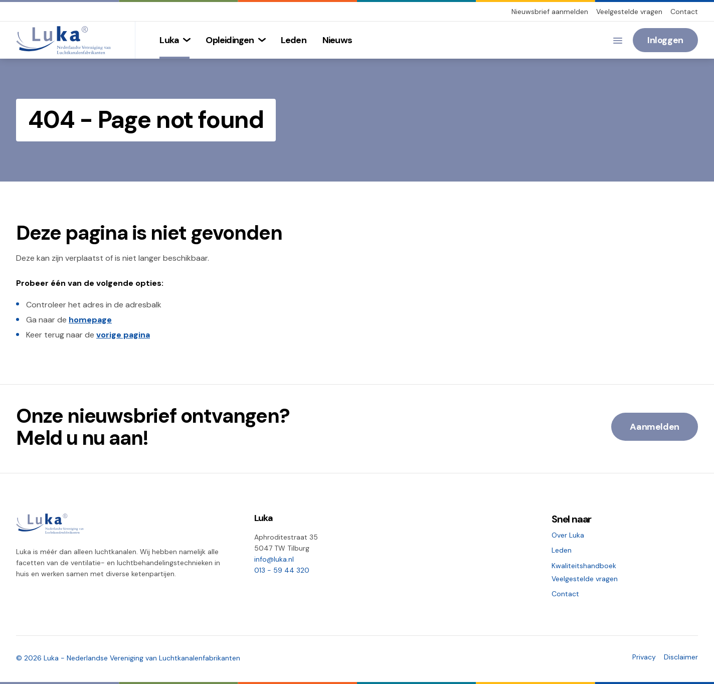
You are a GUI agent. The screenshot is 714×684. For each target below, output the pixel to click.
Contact (684, 11)
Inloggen (665, 40)
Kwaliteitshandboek (584, 565)
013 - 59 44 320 (281, 570)
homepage (90, 319)
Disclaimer (681, 656)
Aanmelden (654, 427)
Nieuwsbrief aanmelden (549, 11)
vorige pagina (123, 334)
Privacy (644, 656)
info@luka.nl (274, 559)
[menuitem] (174, 40)
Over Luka (568, 535)
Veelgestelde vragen (629, 11)
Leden (562, 550)
